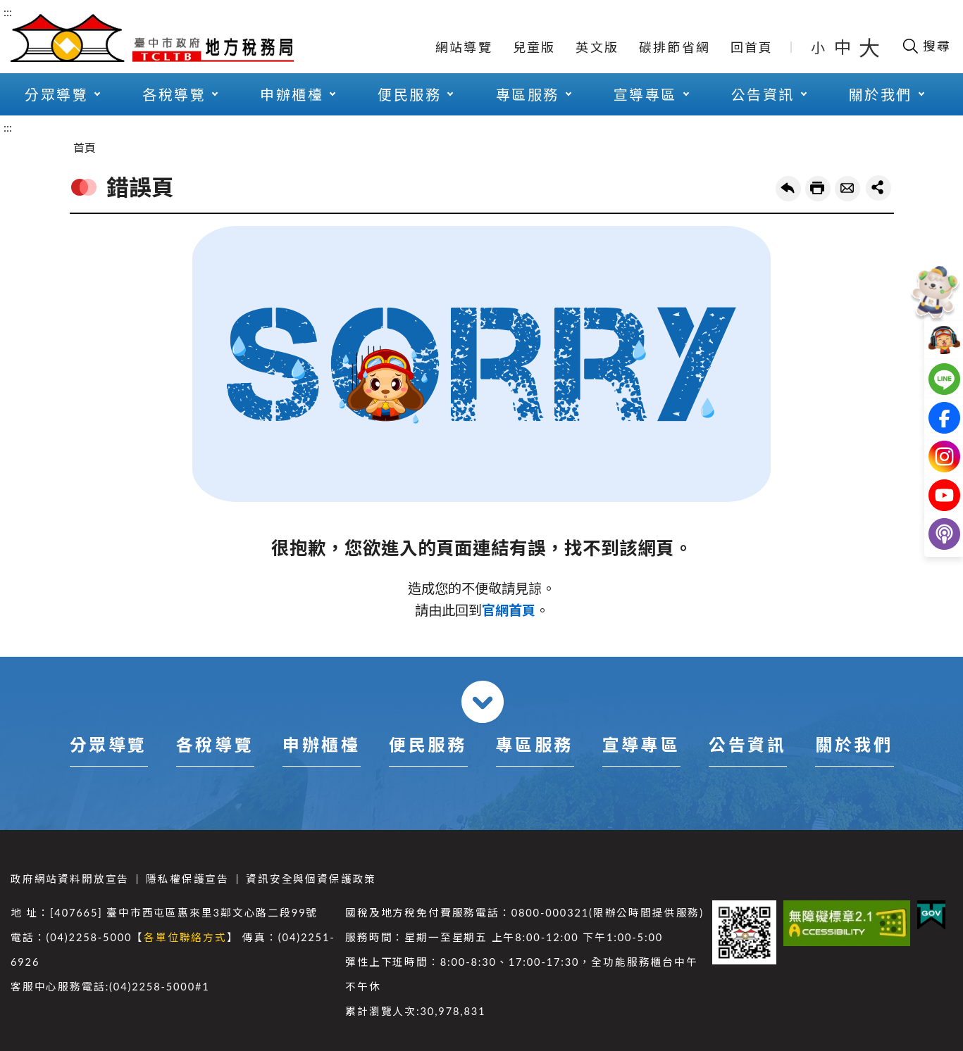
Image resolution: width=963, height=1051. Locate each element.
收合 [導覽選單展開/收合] (482, 702)
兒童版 (534, 47)
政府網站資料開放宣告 (70, 879)
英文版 (597, 47)
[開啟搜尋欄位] (926, 46)
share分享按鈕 (878, 188)
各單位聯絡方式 (185, 937)
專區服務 (527, 94)
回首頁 (752, 47)
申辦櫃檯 (291, 94)
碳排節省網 (674, 47)
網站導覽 (463, 47)
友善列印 (818, 188)
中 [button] (844, 47)
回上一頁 (788, 188)
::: (8, 11)
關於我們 (880, 94)
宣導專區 (645, 94)
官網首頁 (508, 610)
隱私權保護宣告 (187, 879)
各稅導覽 (174, 94)
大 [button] (869, 47)
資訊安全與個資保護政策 (311, 879)
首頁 (84, 147)
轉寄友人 (847, 188)
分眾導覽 (56, 94)
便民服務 (409, 94)
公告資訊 (763, 94)
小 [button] (819, 47)
